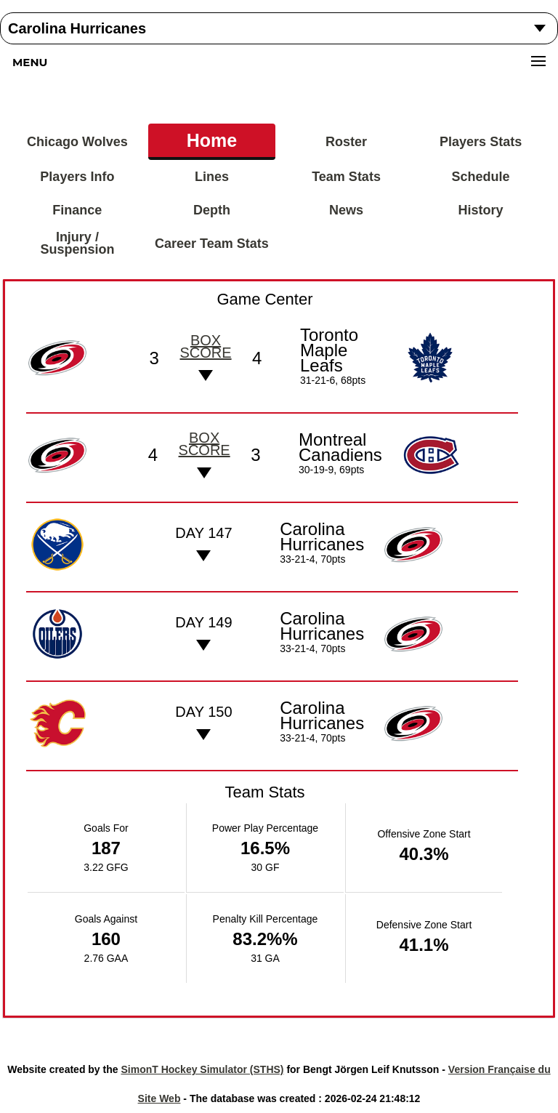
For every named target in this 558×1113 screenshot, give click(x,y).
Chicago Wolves (77, 141)
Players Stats (481, 141)
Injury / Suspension (77, 243)
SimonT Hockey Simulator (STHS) (202, 1069)
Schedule (481, 176)
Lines (212, 176)
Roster (346, 141)
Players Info (77, 176)
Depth (211, 210)
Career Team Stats (212, 243)
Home (212, 140)
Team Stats (346, 176)
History (481, 210)
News (346, 210)
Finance (77, 210)
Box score (205, 346)
